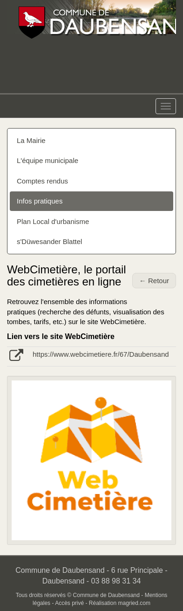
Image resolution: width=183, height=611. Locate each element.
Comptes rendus (42, 181)
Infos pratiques (39, 201)
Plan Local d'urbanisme (53, 221)
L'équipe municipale (47, 160)
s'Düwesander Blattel (49, 241)
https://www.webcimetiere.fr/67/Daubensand (101, 354)
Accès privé (69, 603)
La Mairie (31, 140)
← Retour (154, 281)
